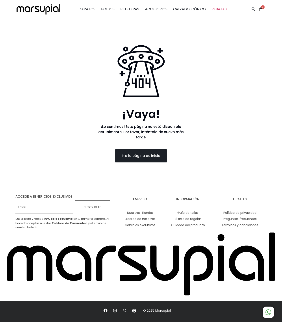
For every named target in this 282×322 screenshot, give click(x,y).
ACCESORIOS (156, 9)
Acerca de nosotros (140, 219)
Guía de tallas (188, 212)
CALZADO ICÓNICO (189, 9)
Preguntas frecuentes (240, 219)
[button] (253, 9)
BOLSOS (108, 9)
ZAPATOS (87, 9)
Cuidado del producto (188, 225)
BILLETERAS (129, 9)
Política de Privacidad (69, 223)
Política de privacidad (239, 212)
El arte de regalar (188, 219)
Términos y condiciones (239, 225)
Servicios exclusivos (140, 225)
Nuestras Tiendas (140, 212)
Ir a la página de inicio (141, 155)
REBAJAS (219, 9)
